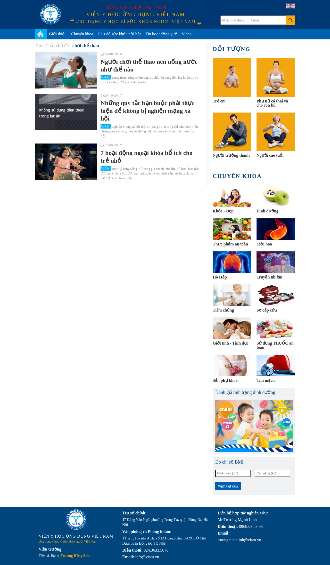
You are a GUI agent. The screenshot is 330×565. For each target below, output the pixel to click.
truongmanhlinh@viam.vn (239, 540)
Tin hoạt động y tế (161, 34)
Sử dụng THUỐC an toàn (275, 345)
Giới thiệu (58, 34)
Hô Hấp (220, 277)
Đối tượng (231, 49)
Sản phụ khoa (225, 380)
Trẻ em (219, 101)
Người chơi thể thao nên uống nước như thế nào (149, 65)
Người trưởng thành (231, 155)
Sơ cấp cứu (267, 310)
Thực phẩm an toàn (230, 244)
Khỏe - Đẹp (223, 211)
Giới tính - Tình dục (231, 343)
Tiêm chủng (223, 310)
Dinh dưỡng (267, 211)
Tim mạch (266, 380)
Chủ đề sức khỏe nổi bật (119, 34)
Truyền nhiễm (269, 277)
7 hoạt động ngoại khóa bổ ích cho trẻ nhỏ (147, 156)
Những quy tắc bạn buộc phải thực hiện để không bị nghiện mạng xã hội (148, 111)
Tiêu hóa (264, 244)
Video (187, 34)
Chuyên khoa (82, 34)
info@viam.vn (147, 557)
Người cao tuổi (270, 155)
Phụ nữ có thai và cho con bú (272, 103)
